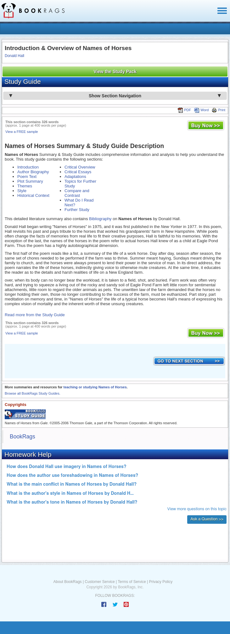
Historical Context (33, 195)
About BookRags (67, 582)
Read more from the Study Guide (35, 314)
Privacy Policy (160, 582)
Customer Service (100, 582)
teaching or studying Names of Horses (94, 387)
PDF (184, 110)
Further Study (77, 209)
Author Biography (33, 171)
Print (218, 110)
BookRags (22, 436)
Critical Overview (80, 167)
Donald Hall (14, 56)
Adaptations (75, 176)
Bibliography (100, 218)
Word (201, 110)
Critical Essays (78, 171)
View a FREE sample (21, 132)
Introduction (28, 167)
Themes (24, 186)
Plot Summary (30, 181)
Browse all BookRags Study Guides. (32, 393)
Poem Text (26, 176)
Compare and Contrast (77, 193)
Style (21, 190)
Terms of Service (132, 582)
